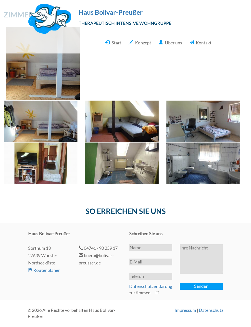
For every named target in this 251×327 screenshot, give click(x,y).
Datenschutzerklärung (150, 286)
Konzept (143, 42)
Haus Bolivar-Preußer (111, 12)
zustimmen (150, 289)
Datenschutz (211, 310)
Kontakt (204, 42)
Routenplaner (44, 270)
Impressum (185, 310)
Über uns (173, 42)
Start (116, 42)
